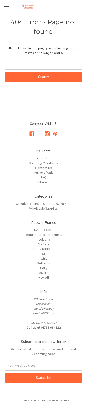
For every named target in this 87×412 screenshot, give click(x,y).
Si (43, 254)
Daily (43, 268)
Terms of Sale (43, 173)
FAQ (43, 177)
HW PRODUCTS (43, 230)
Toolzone (43, 239)
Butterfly (43, 263)
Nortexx (43, 244)
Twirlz (43, 258)
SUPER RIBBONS (43, 249)
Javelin (44, 273)
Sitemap (44, 182)
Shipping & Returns (43, 163)
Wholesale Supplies (43, 208)
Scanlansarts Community (43, 235)
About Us (43, 158)
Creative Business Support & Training (43, 204)
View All (43, 277)
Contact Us (43, 168)
